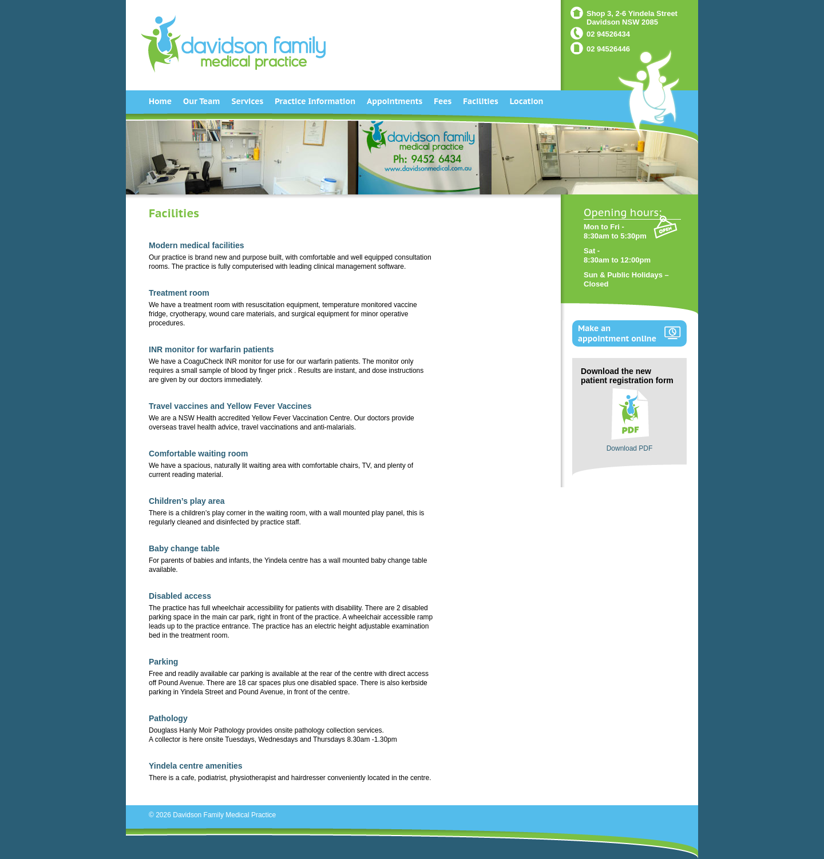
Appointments (394, 101)
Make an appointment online (617, 333)
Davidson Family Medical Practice (224, 815)
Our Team (201, 101)
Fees (442, 101)
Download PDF (630, 448)
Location (527, 101)
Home (160, 101)
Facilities (480, 101)
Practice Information (315, 101)
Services (247, 101)
